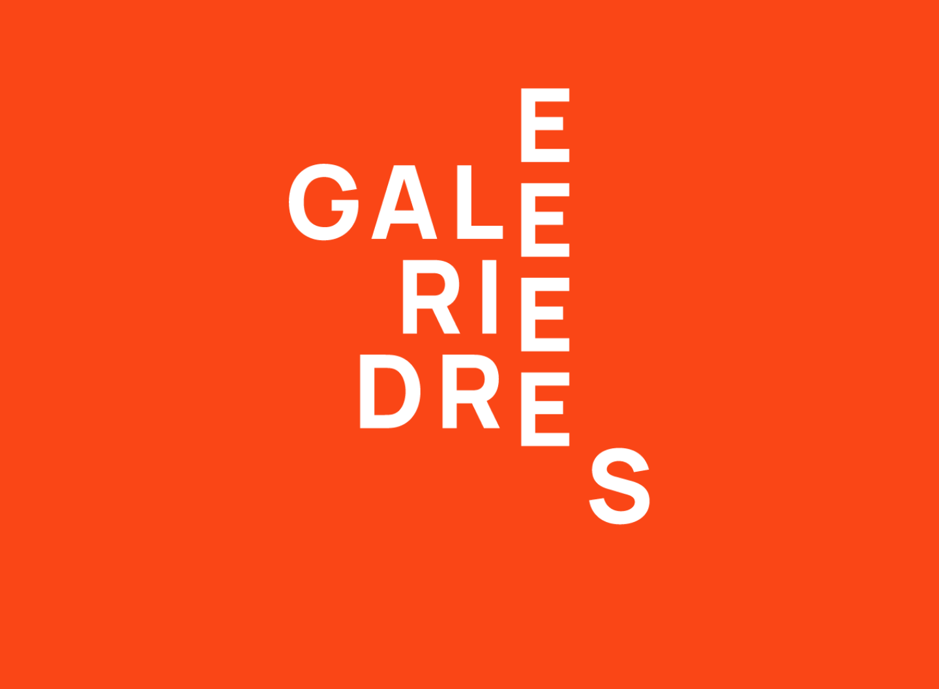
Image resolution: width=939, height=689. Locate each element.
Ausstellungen (286, 17)
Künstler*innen (398, 17)
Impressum (495, 536)
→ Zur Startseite (264, 264)
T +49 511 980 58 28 (66, 587)
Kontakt (648, 17)
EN (906, 17)
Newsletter (494, 523)
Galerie (573, 17)
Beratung (495, 17)
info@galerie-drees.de (72, 600)
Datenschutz (498, 548)
